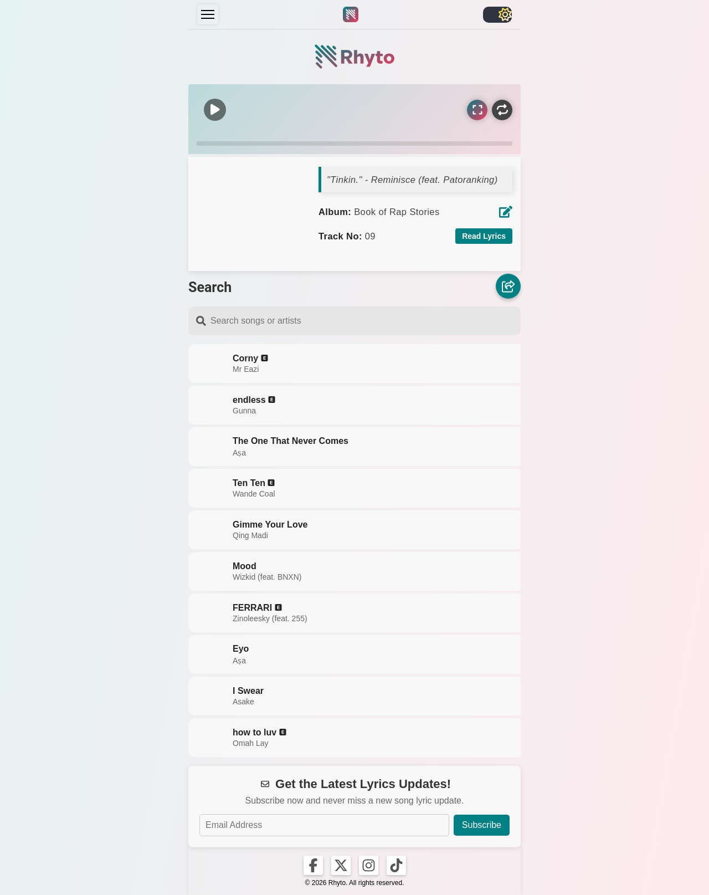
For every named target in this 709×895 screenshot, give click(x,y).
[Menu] (207, 14)
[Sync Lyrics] (477, 110)
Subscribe (481, 825)
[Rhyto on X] (341, 865)
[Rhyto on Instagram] (368, 865)
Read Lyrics (484, 236)
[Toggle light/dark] (497, 15)
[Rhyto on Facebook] (313, 865)
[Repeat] (502, 110)
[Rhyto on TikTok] (396, 865)
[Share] (508, 286)
